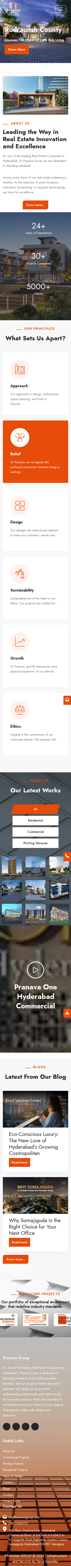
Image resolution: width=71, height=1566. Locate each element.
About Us (9, 1451)
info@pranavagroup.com (24, 1517)
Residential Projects (15, 1470)
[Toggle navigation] (60, 9)
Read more (19, 1162)
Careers (8, 1482)
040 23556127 (18, 1523)
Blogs (6, 1489)
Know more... (35, 205)
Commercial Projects (16, 1457)
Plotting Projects (13, 1464)
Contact (8, 1495)
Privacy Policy (11, 1501)
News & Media (12, 1476)
